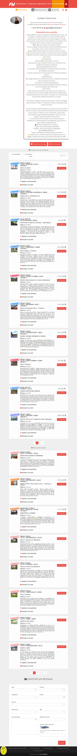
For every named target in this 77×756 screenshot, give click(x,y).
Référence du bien (45, 717)
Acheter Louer (32, 4)
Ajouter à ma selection (28, 181)
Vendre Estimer (41, 4)
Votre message (16, 717)
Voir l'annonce (61, 168)
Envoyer (62, 743)
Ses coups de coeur (27, 155)
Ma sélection (55, 10)
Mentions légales (48, 748)
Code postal (15, 709)
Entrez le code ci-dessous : (47, 724)
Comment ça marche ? (63, 748)
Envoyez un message (38, 144)
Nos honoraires (35, 748)
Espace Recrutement (58, 4)
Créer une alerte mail (41, 10)
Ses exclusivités (15, 154)
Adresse (14, 702)
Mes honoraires (55, 144)
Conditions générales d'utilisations (17, 748)
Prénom (42, 687)
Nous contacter (38, 750)
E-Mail (41, 694)
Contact (49, 4)
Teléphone (15, 694)
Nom (13, 687)
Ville (41, 709)
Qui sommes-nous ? (21, 4)
